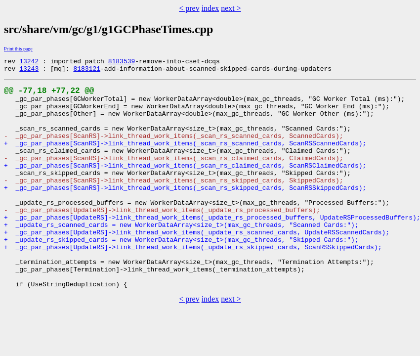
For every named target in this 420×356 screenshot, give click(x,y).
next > (231, 8)
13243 (29, 71)
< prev (189, 8)
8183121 (86, 71)
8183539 (121, 62)
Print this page (18, 48)
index (210, 8)
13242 (29, 62)
